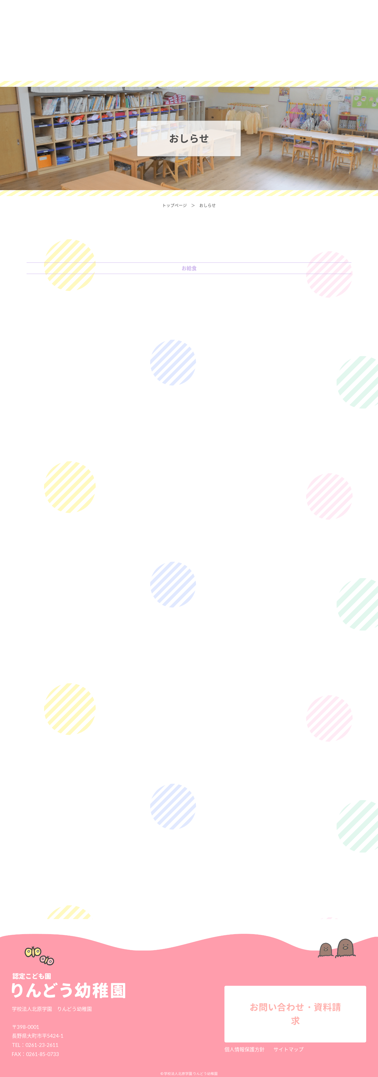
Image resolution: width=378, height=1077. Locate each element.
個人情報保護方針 (244, 1049)
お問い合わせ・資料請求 (315, 14)
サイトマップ (288, 1049)
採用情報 (253, 14)
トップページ (174, 205)
